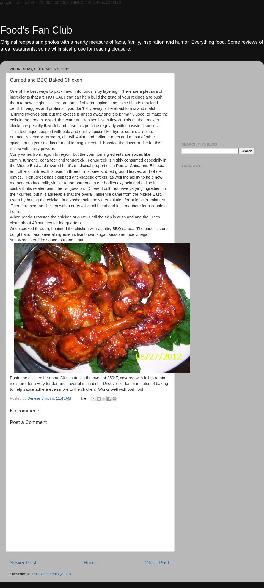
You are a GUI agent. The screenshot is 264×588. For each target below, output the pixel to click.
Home (90, 562)
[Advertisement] (218, 99)
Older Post (157, 562)
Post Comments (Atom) (51, 574)
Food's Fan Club (36, 30)
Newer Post (23, 562)
